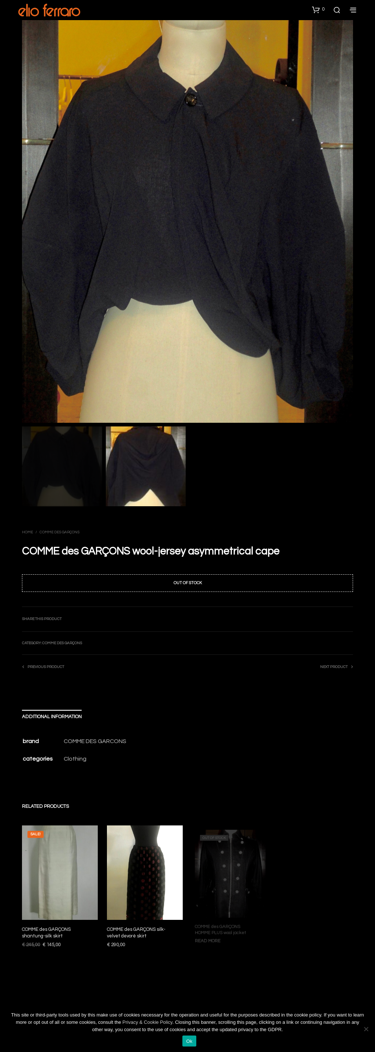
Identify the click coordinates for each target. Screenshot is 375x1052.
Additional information (52, 716)
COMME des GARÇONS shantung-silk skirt (46, 932)
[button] (318, 9)
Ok (189, 1041)
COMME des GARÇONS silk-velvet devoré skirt (136, 929)
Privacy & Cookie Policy (147, 1022)
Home (27, 532)
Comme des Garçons (59, 532)
